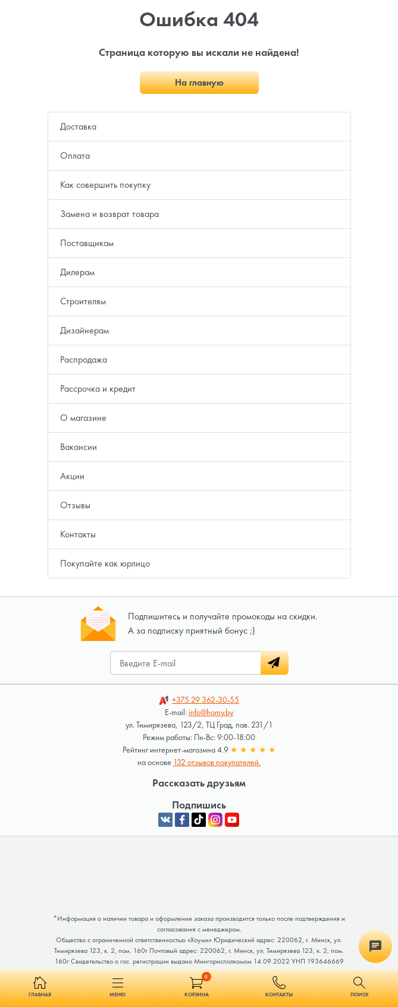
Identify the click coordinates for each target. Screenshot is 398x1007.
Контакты (78, 534)
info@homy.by (211, 712)
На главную (199, 82)
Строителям (83, 301)
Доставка (78, 126)
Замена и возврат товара (109, 213)
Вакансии (78, 446)
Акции (72, 476)
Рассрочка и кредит (98, 388)
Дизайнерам (84, 330)
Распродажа (83, 359)
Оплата (75, 155)
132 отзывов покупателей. (217, 762)
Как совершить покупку (105, 184)
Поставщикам (87, 243)
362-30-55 (205, 699)
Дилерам (77, 272)
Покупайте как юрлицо (105, 563)
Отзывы (75, 505)
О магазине (83, 417)
